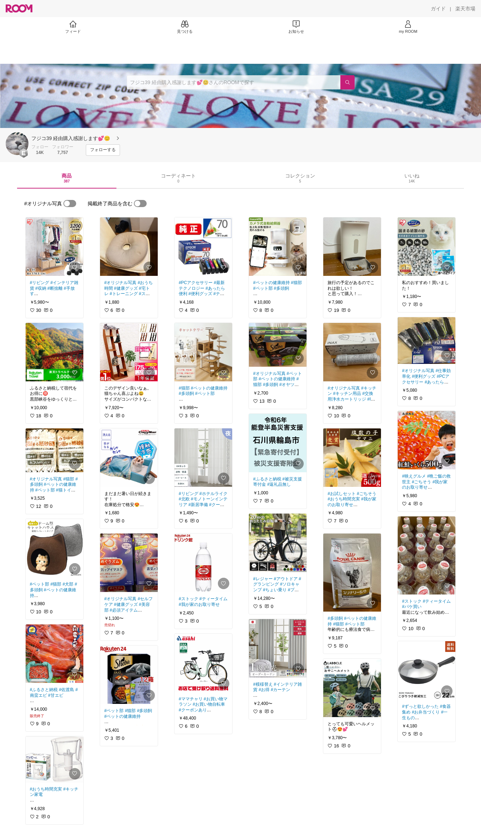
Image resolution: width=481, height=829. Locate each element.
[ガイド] (438, 8)
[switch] (69, 203)
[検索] (347, 82)
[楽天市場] (465, 8)
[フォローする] (103, 150)
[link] (54, 246)
